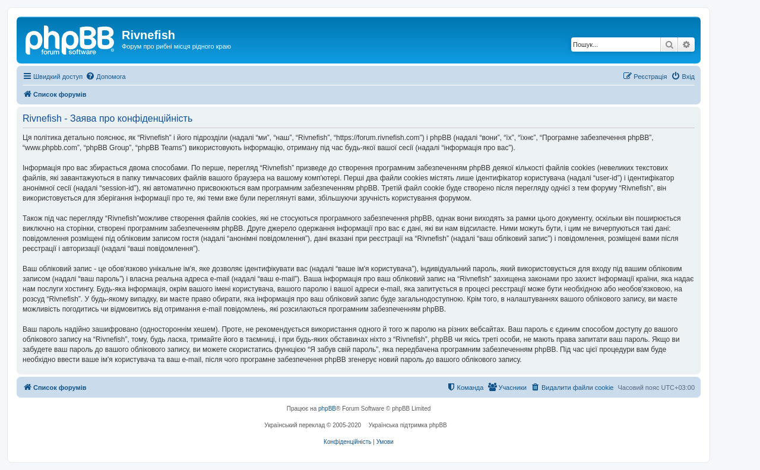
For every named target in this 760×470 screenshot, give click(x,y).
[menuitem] (105, 76)
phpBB (327, 408)
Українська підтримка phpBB (408, 425)
